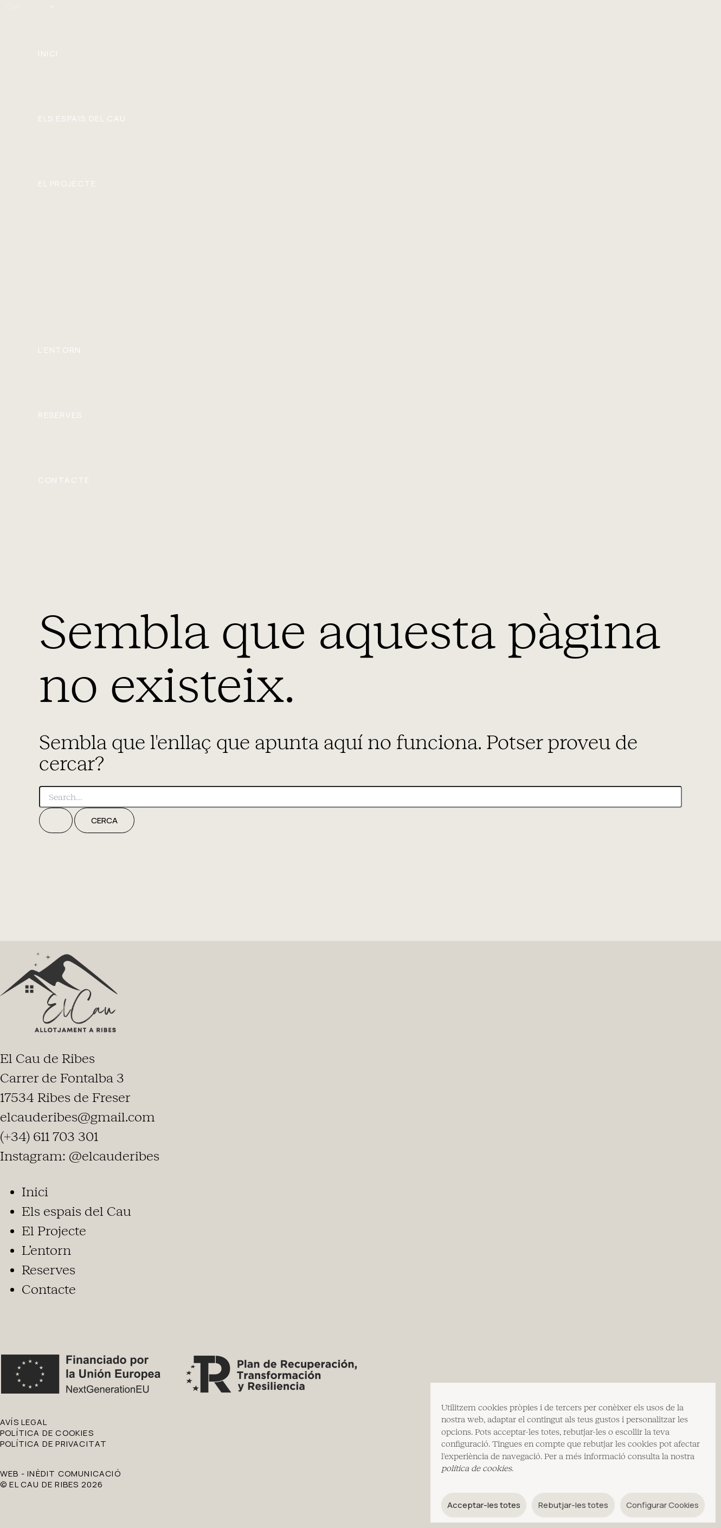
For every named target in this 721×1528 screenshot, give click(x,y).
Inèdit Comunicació (74, 1473)
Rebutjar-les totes (573, 1505)
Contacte (64, 480)
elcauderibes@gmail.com (77, 1117)
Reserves (60, 415)
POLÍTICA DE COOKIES (47, 1433)
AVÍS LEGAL (23, 1422)
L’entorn (59, 350)
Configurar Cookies (662, 1505)
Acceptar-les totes (483, 1505)
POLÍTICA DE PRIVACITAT (53, 1443)
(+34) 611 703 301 (49, 1137)
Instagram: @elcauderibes (79, 1156)
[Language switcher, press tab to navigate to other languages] (30, 7)
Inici (48, 53)
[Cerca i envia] (56, 820)
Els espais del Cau (82, 118)
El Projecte (67, 183)
